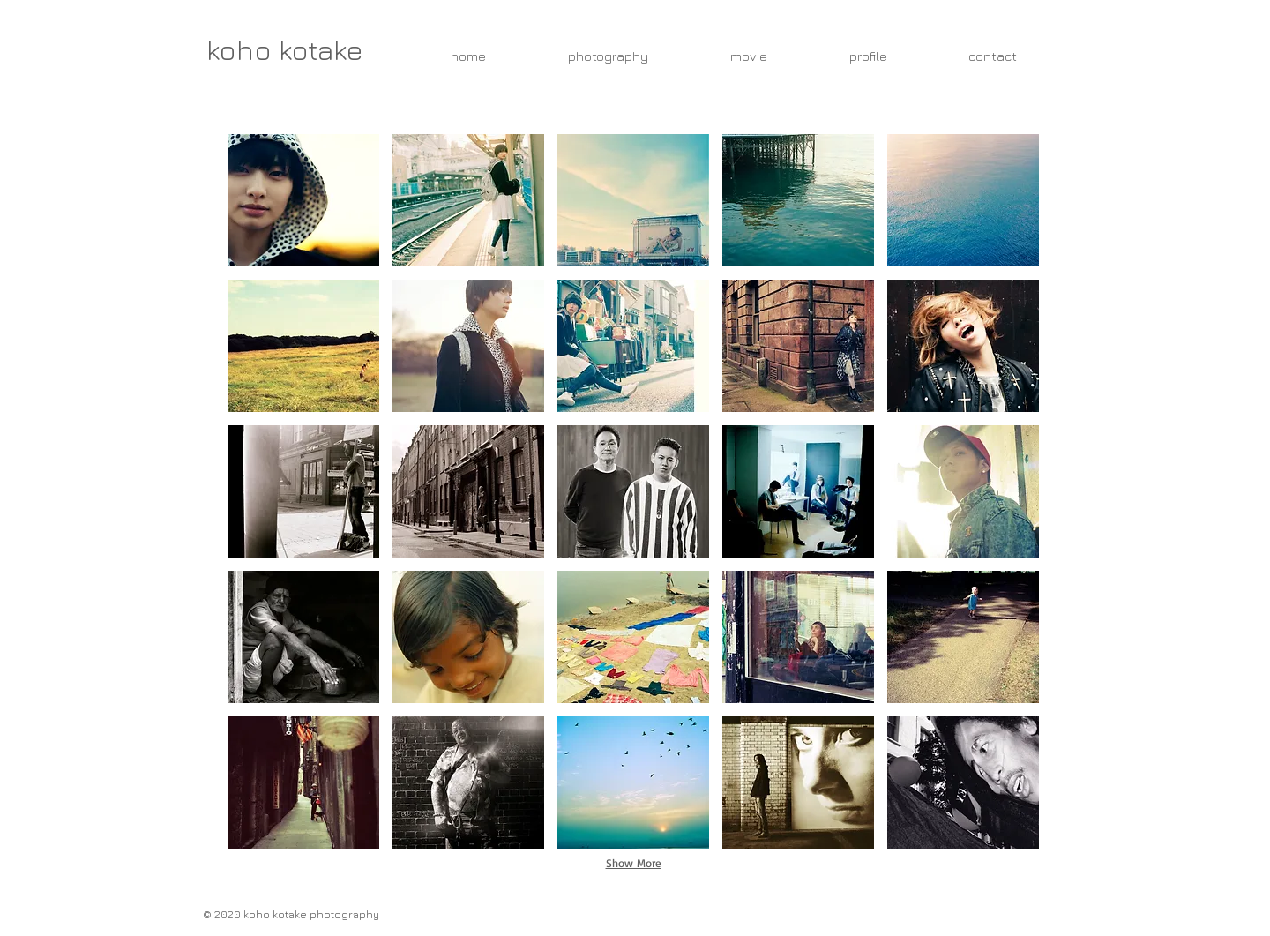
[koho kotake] (285, 49)
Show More (633, 863)
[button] (303, 200)
